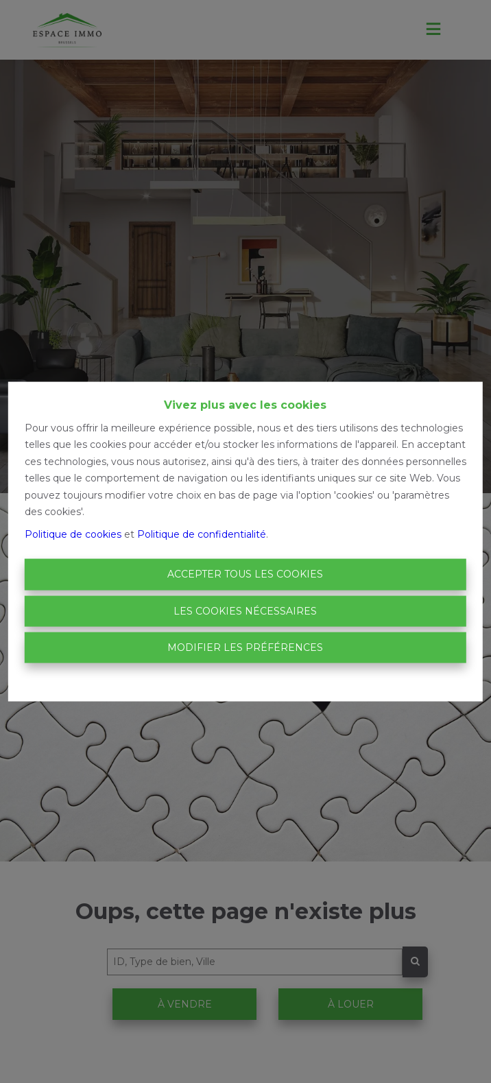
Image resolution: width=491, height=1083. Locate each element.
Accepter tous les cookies (245, 574)
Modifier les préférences (245, 647)
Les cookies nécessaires (245, 610)
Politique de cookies (73, 533)
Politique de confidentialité (201, 533)
